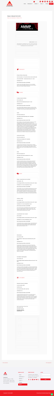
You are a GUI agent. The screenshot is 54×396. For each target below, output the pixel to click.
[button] (34, 1)
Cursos (42, 4)
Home (25, 3)
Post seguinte (49, 362)
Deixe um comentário (11, 17)
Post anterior (5, 362)
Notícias (37, 4)
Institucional (30, 4)
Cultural (18, 17)
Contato (47, 3)
